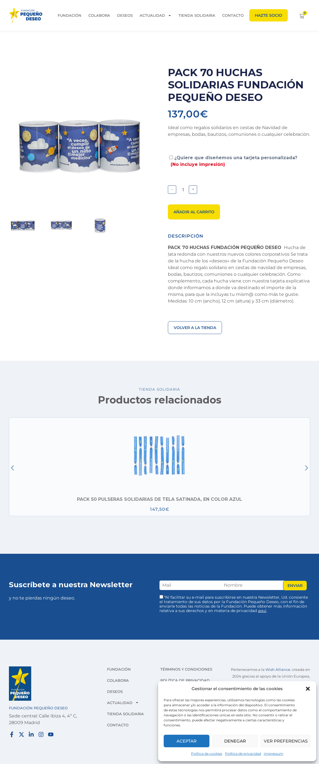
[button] (308, 689)
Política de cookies (206, 753)
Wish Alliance (277, 670)
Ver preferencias (286, 741)
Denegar (235, 741)
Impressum (273, 753)
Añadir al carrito (193, 211)
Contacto (233, 15)
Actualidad (155, 15)
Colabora (99, 15)
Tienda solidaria (196, 15)
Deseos (125, 15)
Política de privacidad (243, 753)
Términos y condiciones (186, 669)
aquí (262, 610)
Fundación (69, 15)
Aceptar (187, 741)
